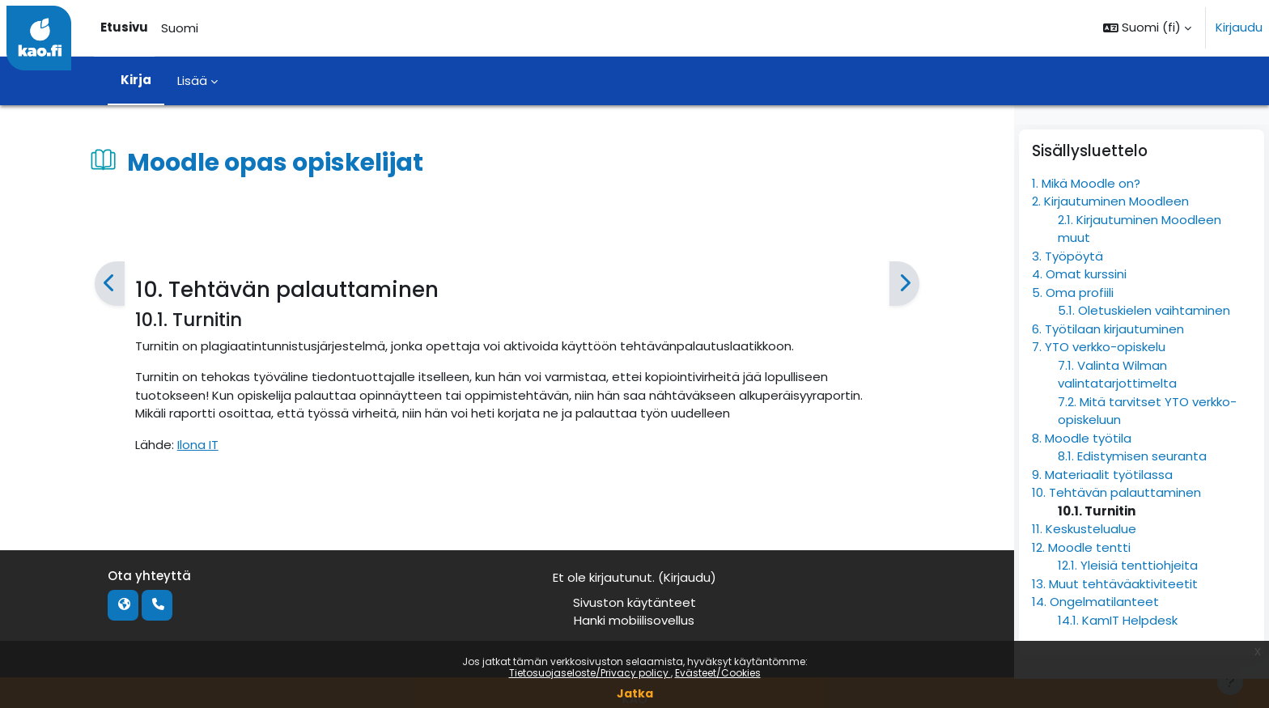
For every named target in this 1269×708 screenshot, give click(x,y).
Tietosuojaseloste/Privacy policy (590, 673)
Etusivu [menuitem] (124, 27)
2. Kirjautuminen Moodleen (1110, 231)
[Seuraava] (904, 284)
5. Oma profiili (1073, 322)
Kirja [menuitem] (136, 79)
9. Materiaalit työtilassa (1102, 504)
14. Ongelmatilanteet (1095, 631)
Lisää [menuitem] (192, 80)
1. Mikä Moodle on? (1086, 213)
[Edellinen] (110, 284)
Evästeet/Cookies (718, 673)
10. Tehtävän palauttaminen (1116, 522)
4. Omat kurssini (1079, 303)
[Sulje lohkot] (1252, 130)
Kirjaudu (1239, 27)
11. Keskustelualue (1084, 558)
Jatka (635, 693)
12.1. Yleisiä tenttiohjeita (1128, 595)
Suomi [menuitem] (179, 27)
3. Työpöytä (1067, 286)
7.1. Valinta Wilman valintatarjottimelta (1117, 404)
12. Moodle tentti (1081, 577)
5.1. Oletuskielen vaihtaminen (1144, 340)
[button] (1147, 28)
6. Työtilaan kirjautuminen (1108, 358)
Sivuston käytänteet (634, 602)
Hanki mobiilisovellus (634, 620)
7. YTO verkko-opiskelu (1098, 376)
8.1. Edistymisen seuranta (1132, 485)
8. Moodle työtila (1081, 468)
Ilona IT (198, 444)
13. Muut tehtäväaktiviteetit (1115, 613)
